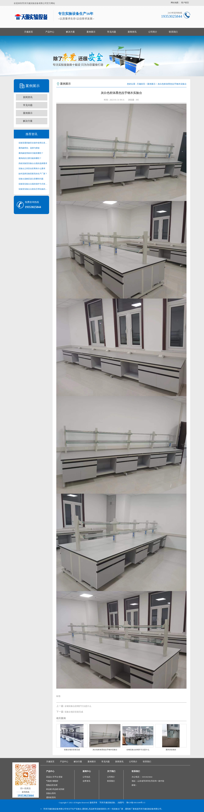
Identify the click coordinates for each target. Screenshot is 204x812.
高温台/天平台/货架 (54, 777)
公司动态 (86, 777)
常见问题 (111, 32)
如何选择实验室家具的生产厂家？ (33, 174)
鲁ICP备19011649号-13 (135, 802)
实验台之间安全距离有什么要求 (32, 168)
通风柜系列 (51, 797)
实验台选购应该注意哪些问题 (31, 179)
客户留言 (185, 2)
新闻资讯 (132, 32)
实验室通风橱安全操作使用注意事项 (33, 143)
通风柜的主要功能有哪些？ (30, 158)
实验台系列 (51, 793)
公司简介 (152, 32)
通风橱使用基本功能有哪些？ (31, 153)
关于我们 (111, 771)
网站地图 (174, 2)
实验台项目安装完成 (74, 712)
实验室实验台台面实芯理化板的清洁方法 (33, 189)
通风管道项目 (171, 750)
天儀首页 (28, 32)
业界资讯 (86, 781)
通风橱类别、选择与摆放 (29, 148)
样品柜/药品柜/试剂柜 (55, 789)
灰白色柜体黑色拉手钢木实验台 (105, 750)
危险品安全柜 (52, 785)
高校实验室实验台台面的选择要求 (33, 163)
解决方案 (70, 32)
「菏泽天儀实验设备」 (107, 802)
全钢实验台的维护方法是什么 (78, 706)
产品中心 (49, 32)
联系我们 (173, 32)
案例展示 (91, 32)
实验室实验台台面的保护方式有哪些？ (33, 184)
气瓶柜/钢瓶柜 (52, 781)
